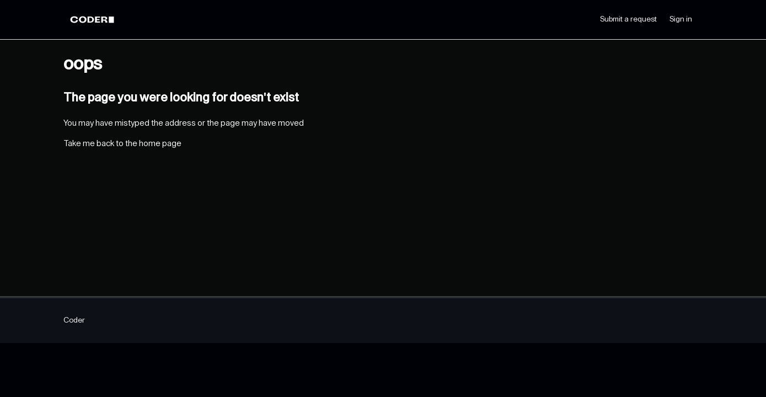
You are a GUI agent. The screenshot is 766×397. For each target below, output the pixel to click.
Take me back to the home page (122, 144)
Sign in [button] (680, 19)
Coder (74, 320)
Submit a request (628, 19)
